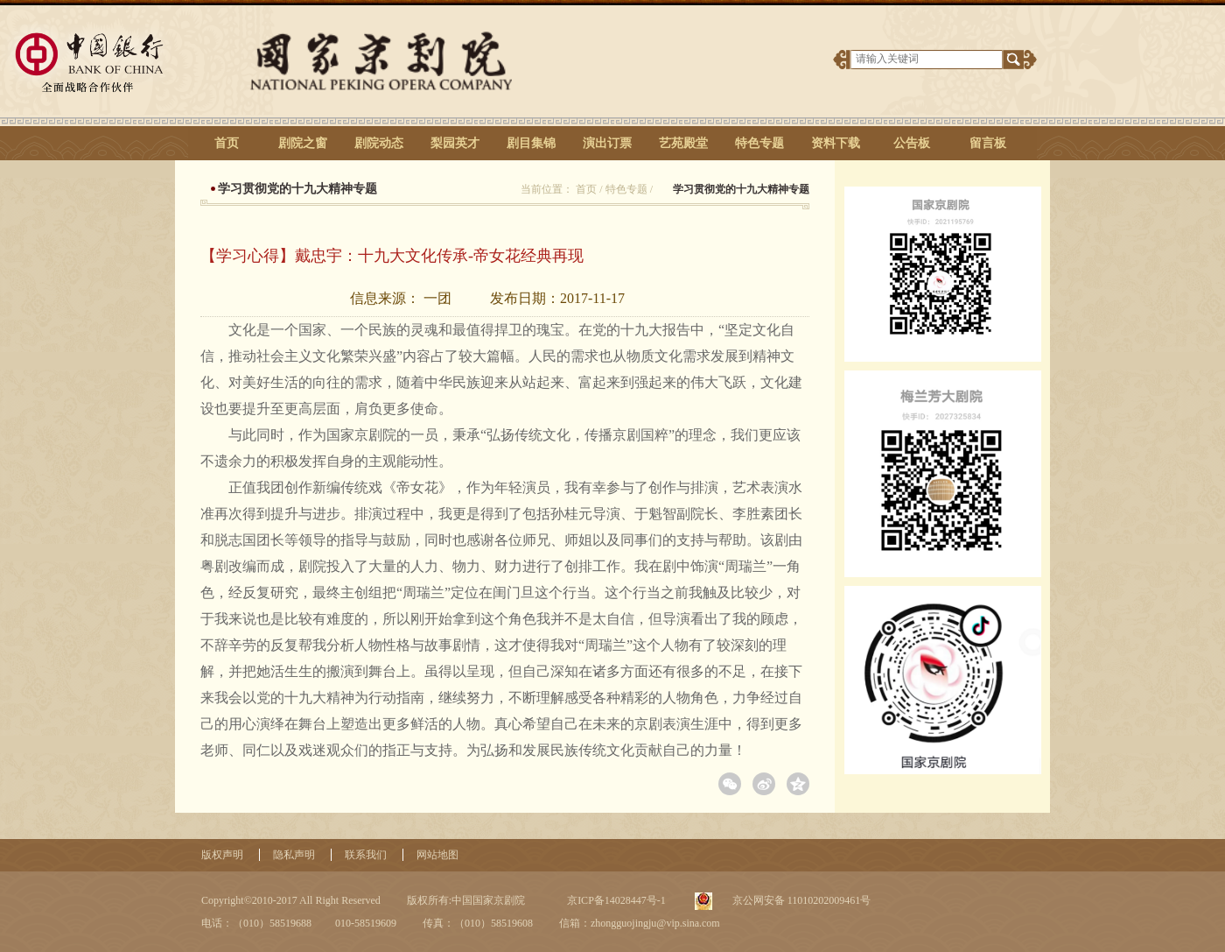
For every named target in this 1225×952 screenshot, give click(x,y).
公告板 (911, 143)
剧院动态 (378, 143)
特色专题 (759, 143)
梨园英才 (455, 143)
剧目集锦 (531, 143)
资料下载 (835, 143)
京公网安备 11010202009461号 (801, 900)
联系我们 (366, 855)
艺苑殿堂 (683, 143)
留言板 (988, 143)
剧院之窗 (302, 143)
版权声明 (222, 855)
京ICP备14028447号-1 (615, 900)
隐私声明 (294, 855)
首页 (226, 143)
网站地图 (437, 855)
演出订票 (607, 143)
